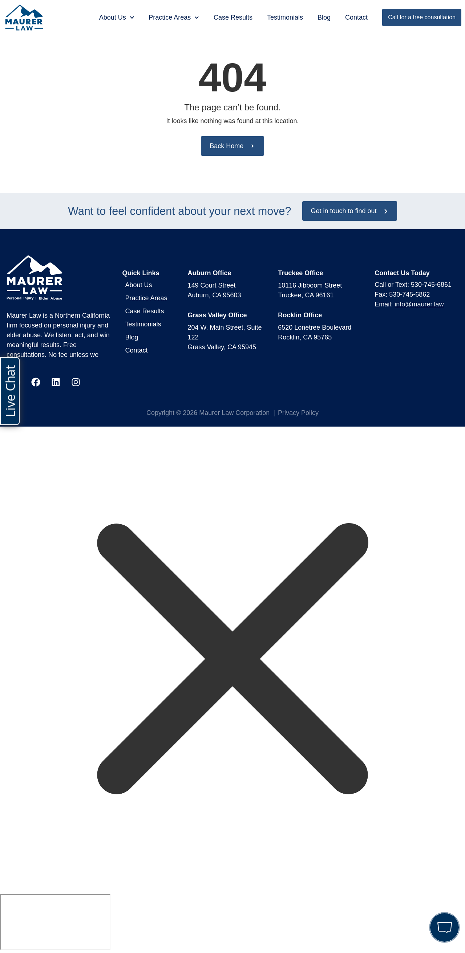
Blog (324, 17)
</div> (55, 922)
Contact (356, 17)
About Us (116, 18)
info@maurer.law (419, 304)
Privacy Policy (298, 412)
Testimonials (285, 17)
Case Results (233, 17)
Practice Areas (174, 18)
